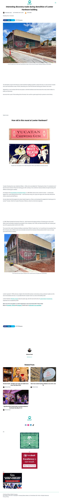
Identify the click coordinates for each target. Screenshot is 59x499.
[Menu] (55, 2)
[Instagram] (28, 425)
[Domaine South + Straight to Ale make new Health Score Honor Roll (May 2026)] (16, 374)
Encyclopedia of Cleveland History (18, 192)
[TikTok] (33, 425)
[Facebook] (26, 425)
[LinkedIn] (31, 425)
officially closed (14, 298)
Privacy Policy (6, 496)
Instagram (19, 305)
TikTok (13, 305)
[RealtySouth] (29, 460)
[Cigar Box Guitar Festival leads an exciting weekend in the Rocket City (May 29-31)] (16, 397)
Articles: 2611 (29, 357)
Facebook (9, 305)
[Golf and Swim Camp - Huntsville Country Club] (29, 440)
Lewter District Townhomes (46, 298)
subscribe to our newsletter (35, 305)
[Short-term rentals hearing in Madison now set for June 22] (43, 374)
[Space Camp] (12, 480)
